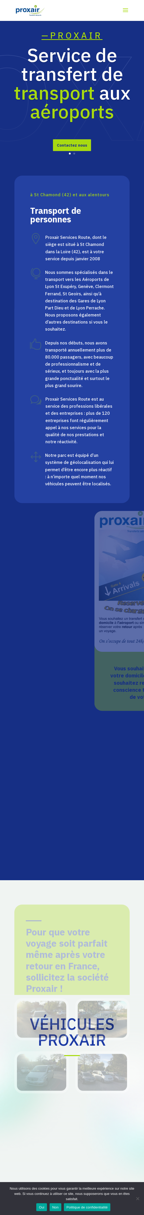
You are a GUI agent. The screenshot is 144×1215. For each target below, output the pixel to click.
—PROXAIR (72, 42)
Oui (41, 1207)
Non (55, 1207)
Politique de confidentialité (87, 1207)
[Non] (137, 1198)
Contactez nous (72, 152)
